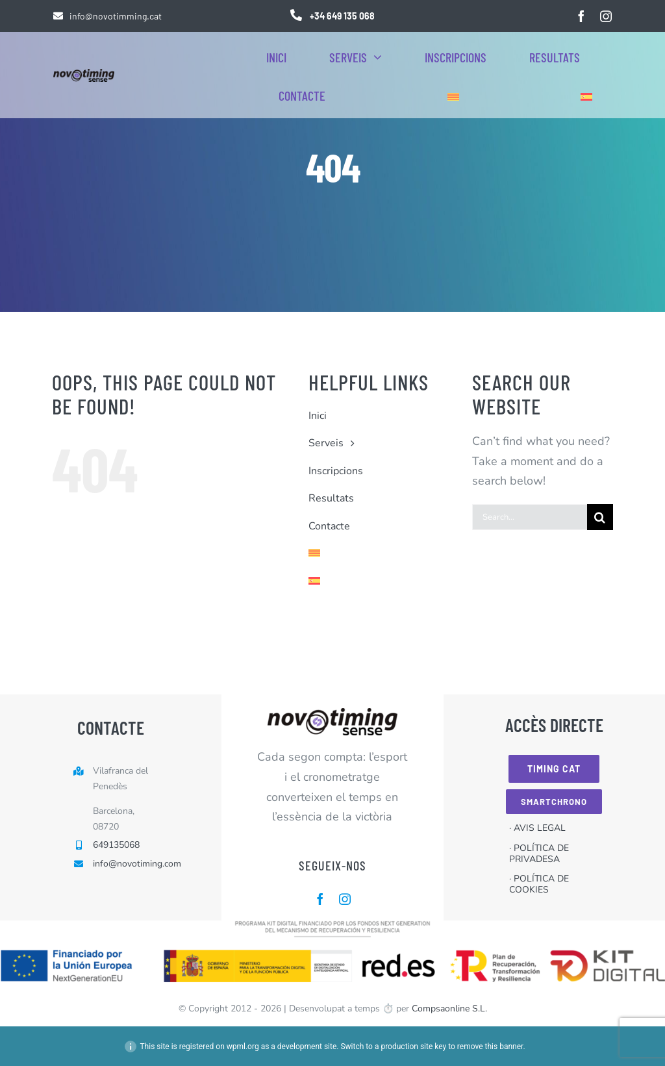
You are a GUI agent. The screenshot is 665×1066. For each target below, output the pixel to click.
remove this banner (490, 1046)
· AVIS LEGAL (537, 828)
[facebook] (581, 16)
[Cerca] (600, 517)
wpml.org (243, 1046)
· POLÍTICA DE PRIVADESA (539, 853)
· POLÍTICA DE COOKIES (539, 884)
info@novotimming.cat (115, 15)
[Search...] (529, 517)
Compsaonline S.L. (449, 1008)
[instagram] (606, 16)
